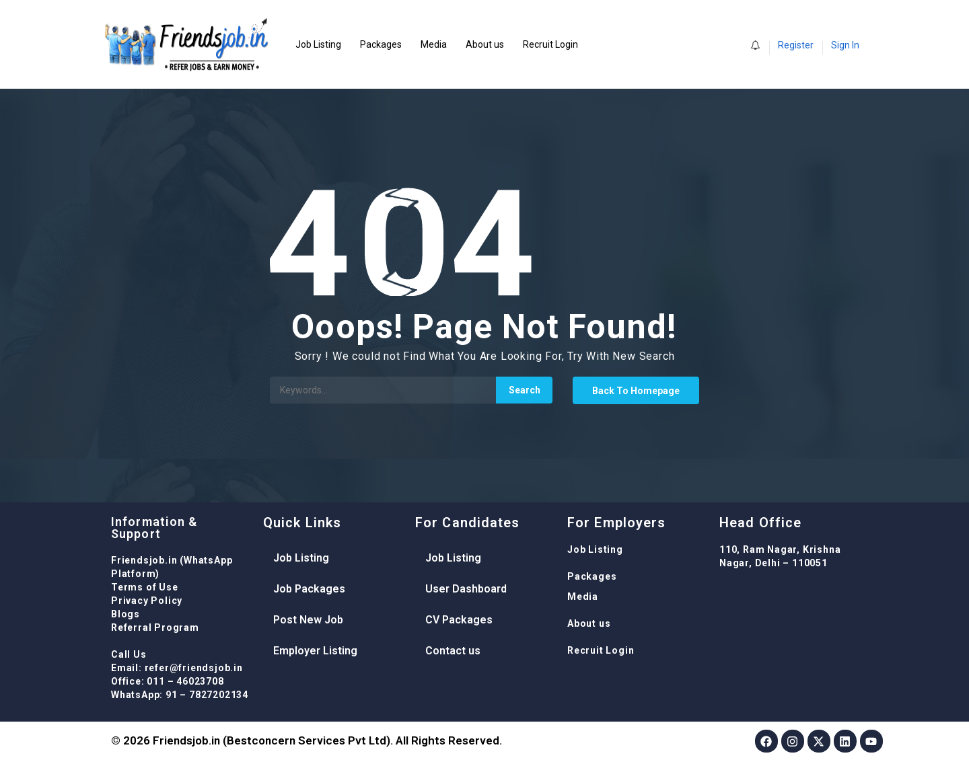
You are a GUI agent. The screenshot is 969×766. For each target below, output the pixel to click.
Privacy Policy (146, 600)
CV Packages (459, 619)
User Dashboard (466, 588)
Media (434, 44)
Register (796, 45)
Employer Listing (315, 650)
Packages (381, 44)
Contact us (452, 650)
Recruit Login (550, 44)
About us (485, 44)
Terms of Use (144, 587)
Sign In (845, 45)
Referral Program (155, 627)
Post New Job (308, 619)
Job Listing (318, 44)
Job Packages (309, 588)
